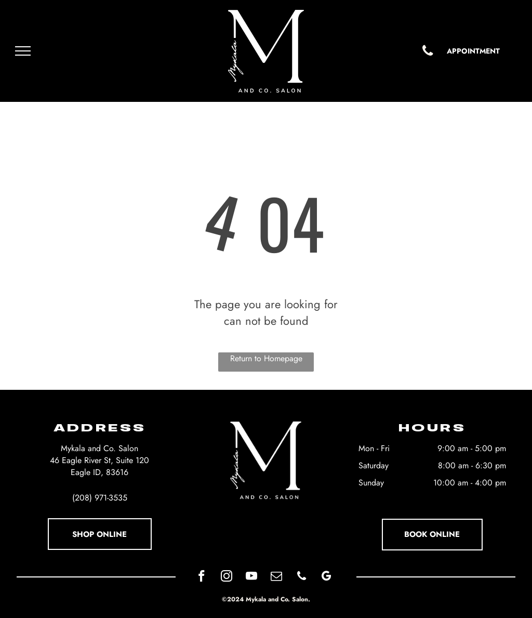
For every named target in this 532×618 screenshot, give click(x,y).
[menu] (22, 50)
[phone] (301, 577)
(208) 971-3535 (99, 498)
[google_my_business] (326, 577)
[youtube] (251, 577)
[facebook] (201, 577)
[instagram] (226, 577)
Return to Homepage (266, 358)
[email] (276, 577)
